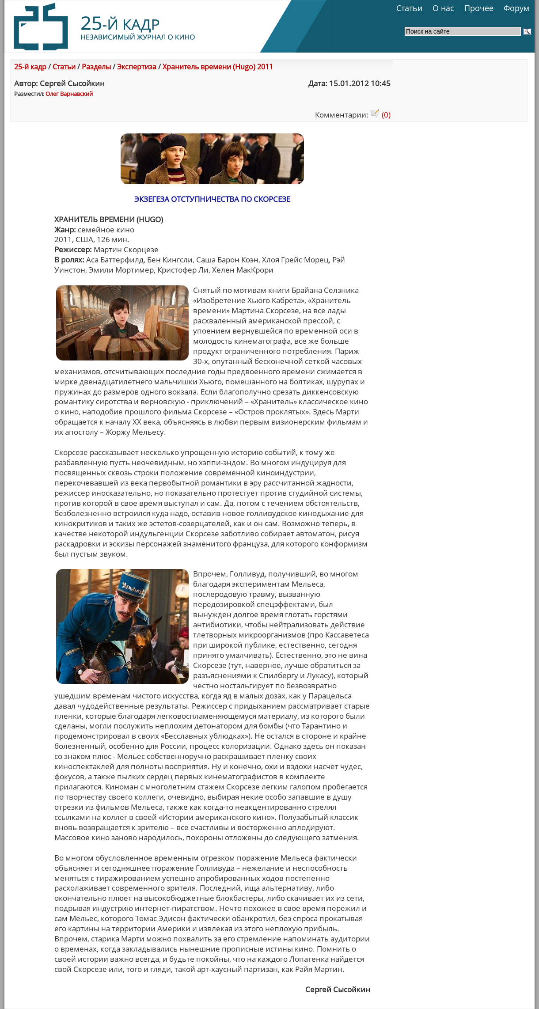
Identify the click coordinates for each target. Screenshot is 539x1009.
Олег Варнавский (69, 94)
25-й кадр (30, 67)
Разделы (96, 67)
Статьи (409, 8)
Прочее (478, 8)
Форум (516, 8)
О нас (443, 8)
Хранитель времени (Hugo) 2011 (218, 67)
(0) (380, 115)
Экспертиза (136, 67)
